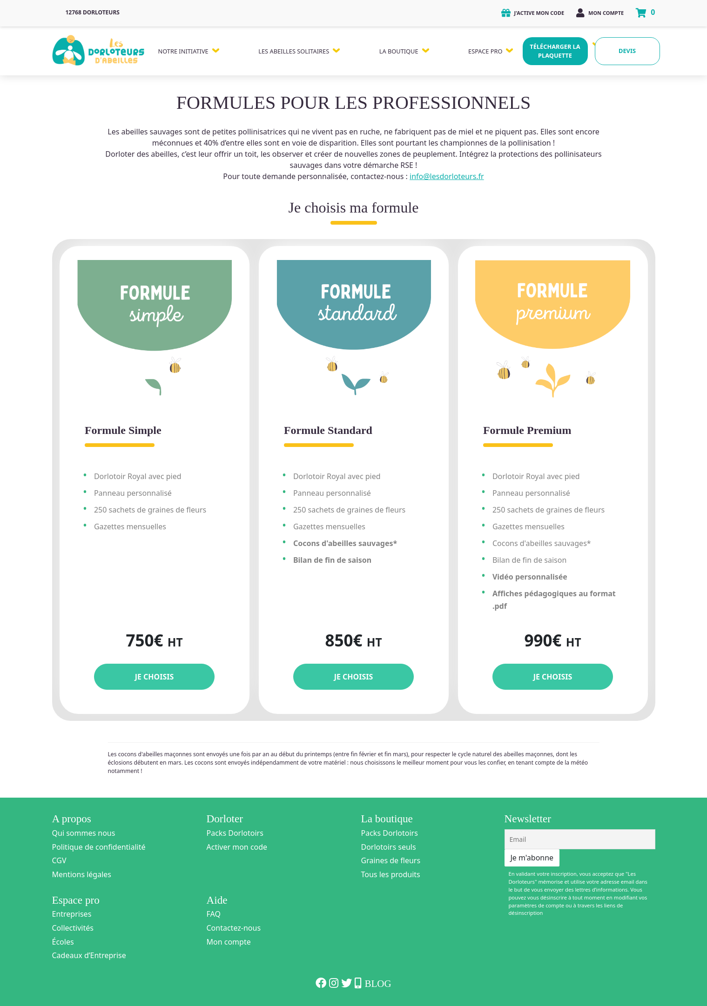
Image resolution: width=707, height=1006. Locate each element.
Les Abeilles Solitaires (293, 51)
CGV (59, 860)
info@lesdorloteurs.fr (447, 176)
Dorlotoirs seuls (388, 847)
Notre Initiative (183, 51)
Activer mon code (237, 847)
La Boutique (398, 51)
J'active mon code (533, 12)
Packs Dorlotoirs (235, 833)
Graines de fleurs (391, 860)
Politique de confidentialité (99, 847)
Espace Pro (485, 51)
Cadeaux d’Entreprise (89, 955)
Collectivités (73, 928)
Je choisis (154, 677)
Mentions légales (82, 874)
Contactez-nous (234, 928)
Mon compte (600, 12)
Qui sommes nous (83, 833)
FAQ (214, 914)
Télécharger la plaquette (555, 51)
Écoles (63, 942)
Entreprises (72, 914)
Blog (377, 983)
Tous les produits (390, 874)
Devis (627, 51)
